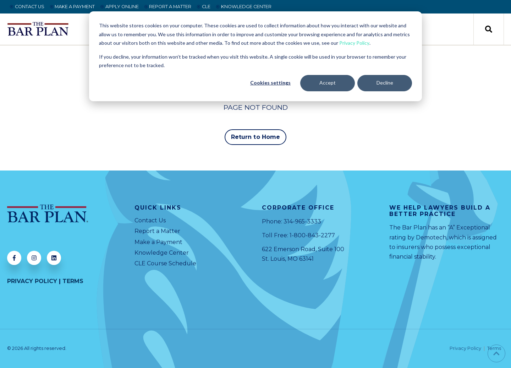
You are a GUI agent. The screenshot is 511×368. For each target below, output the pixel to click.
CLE (203, 6)
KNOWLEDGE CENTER (243, 6)
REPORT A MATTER (168, 6)
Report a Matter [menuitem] (157, 231)
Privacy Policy (354, 43)
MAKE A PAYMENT (72, 6)
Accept (327, 83)
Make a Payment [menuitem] (158, 242)
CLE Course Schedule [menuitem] (165, 263)
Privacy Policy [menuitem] (465, 348)
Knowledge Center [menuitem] (161, 252)
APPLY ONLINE (119, 6)
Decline (385, 83)
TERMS (72, 281)
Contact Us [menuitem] (150, 220)
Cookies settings (270, 83)
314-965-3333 (302, 221)
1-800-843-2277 (312, 235)
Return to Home (255, 137)
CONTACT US (27, 6)
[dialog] (255, 56)
